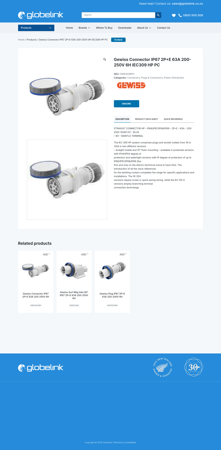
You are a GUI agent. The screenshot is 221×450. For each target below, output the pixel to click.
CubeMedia (130, 442)
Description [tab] (122, 119)
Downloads (124, 27)
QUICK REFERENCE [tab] (173, 119)
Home (69, 27)
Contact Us (163, 27)
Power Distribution (174, 77)
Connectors (133, 77)
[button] (46, 254)
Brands (84, 27)
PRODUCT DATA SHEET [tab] (146, 119)
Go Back (118, 39)
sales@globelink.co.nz (187, 3)
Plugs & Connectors (152, 77)
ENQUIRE (126, 104)
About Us (144, 27)
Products (26, 27)
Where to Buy (104, 27)
